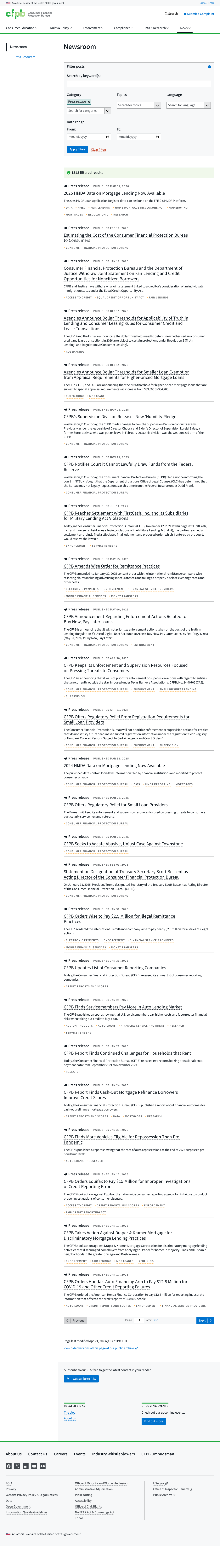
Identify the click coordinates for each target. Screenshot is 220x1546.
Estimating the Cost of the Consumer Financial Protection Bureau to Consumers (126, 238)
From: (71, 129)
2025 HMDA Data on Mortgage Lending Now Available (114, 193)
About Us (14, 1454)
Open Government (18, 1506)
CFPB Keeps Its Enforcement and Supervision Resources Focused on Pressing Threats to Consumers (126, 668)
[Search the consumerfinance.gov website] (171, 14)
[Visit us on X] (17, 1465)
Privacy (11, 1489)
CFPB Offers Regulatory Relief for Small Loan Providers (116, 805)
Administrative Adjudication (94, 1489)
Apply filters (77, 149)
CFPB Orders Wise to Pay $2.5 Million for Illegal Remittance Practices (119, 919)
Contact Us (37, 1454)
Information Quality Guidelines (26, 1512)
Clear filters (98, 149)
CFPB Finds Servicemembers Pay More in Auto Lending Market (123, 1007)
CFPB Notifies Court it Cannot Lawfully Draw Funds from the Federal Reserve (128, 467)
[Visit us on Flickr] (43, 1465)
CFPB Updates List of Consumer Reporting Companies (115, 968)
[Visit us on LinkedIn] (26, 1465)
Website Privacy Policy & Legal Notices (32, 1495)
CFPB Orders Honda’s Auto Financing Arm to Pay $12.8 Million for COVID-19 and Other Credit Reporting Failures (125, 1284)
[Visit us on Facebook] (9, 1465)
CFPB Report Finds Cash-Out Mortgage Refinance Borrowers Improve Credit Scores (121, 1095)
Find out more (153, 1421)
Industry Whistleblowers (113, 1454)
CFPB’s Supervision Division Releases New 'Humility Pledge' (121, 416)
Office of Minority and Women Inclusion (101, 1483)
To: (119, 129)
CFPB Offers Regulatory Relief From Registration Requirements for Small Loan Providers (126, 719)
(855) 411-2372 (207, 3)
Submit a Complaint (199, 14)
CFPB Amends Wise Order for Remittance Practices (112, 566)
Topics (122, 95)
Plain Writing (83, 1495)
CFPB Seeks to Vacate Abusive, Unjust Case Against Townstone (123, 844)
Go (156, 1320)
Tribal (79, 1518)
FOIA (9, 1483)
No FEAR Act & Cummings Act (94, 1512)
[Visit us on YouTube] (34, 1465)
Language (174, 95)
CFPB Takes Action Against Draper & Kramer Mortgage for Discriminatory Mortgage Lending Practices (118, 1235)
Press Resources (24, 57)
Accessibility (83, 1500)
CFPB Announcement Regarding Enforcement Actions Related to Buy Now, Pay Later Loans (125, 619)
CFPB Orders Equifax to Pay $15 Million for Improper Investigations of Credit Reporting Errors (127, 1184)
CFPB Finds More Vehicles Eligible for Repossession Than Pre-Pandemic (122, 1139)
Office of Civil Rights (88, 1506)
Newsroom (18, 46)
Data (9, 1500)
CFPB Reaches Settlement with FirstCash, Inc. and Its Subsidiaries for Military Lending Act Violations (126, 516)
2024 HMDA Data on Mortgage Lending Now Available (114, 765)
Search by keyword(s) (84, 76)
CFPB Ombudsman (157, 1454)
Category (74, 95)
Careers (60, 1454)
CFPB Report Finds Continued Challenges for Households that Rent (127, 1053)
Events (80, 1454)
